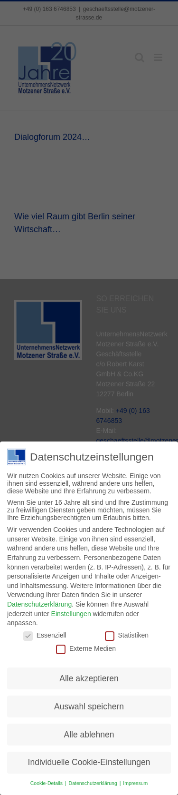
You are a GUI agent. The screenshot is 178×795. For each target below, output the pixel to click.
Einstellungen (71, 611)
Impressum (135, 781)
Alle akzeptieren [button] (89, 676)
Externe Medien (86, 646)
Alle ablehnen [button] (89, 732)
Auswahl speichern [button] (89, 704)
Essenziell (44, 633)
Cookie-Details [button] (47, 781)
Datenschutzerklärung (39, 602)
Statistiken (127, 633)
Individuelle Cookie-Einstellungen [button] (89, 760)
